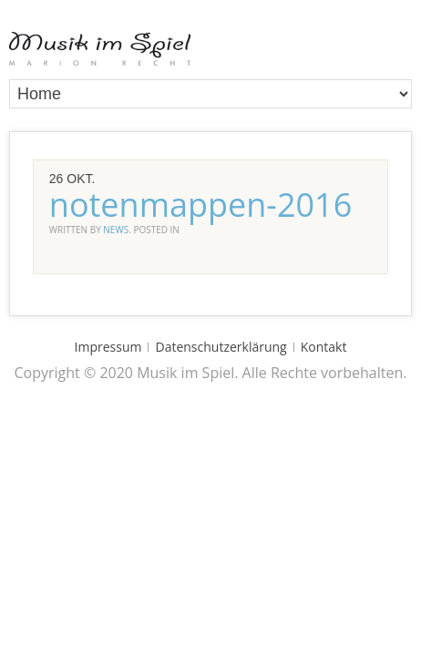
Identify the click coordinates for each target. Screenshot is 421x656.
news (115, 229)
